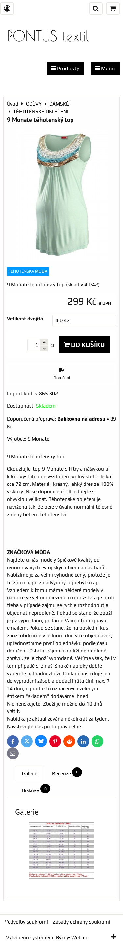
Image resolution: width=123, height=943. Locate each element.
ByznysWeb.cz (72, 937)
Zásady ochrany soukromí (81, 922)
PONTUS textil (48, 35)
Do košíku (84, 344)
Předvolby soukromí (25, 922)
